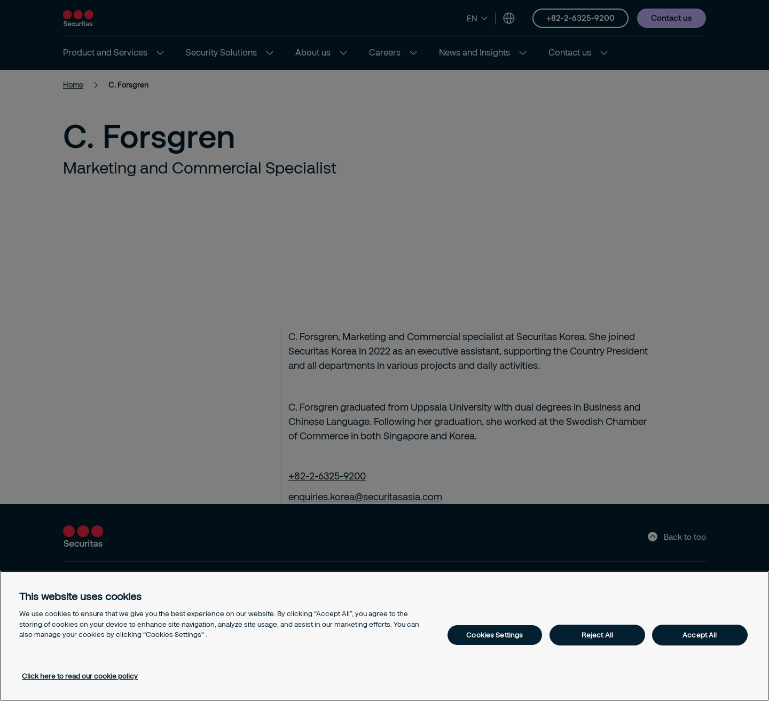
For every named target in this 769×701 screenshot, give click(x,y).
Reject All (597, 635)
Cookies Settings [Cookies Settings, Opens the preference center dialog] (494, 635)
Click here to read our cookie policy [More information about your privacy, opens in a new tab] (80, 676)
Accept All (699, 635)
